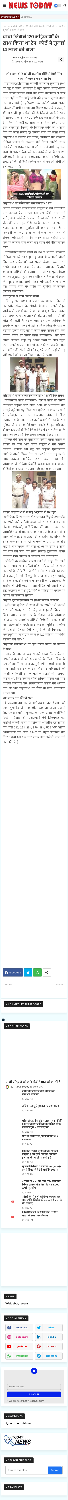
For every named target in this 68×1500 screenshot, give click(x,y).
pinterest (51, 1346)
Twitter (28, 972)
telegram (51, 1355)
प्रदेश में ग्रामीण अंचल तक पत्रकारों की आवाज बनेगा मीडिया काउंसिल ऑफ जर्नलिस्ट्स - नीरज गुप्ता (42, 1124)
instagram (22, 1336)
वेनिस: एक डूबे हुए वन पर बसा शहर (40, 1106)
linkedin (51, 1336)
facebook (22, 1327)
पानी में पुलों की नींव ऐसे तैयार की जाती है (32, 1082)
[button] (65, 5)
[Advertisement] (34, 854)
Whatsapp (37, 972)
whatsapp (22, 1355)
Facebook (15, 972)
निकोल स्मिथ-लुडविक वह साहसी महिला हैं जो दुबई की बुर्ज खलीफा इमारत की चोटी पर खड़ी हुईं (40, 1154)
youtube (22, 1346)
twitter (51, 1327)
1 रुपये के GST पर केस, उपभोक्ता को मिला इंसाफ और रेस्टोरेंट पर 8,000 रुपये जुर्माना (41, 1185)
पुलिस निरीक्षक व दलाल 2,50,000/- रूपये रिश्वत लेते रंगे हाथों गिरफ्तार (41, 1168)
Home (6, 26)
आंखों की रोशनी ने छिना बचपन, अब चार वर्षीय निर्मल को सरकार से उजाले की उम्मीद (42, 1200)
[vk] (3, 1020)
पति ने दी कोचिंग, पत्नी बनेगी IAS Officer (40, 1138)
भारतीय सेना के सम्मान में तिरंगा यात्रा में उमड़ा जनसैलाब (40, 1214)
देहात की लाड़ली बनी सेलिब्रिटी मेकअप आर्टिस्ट (38, 1093)
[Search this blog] (27, 1470)
